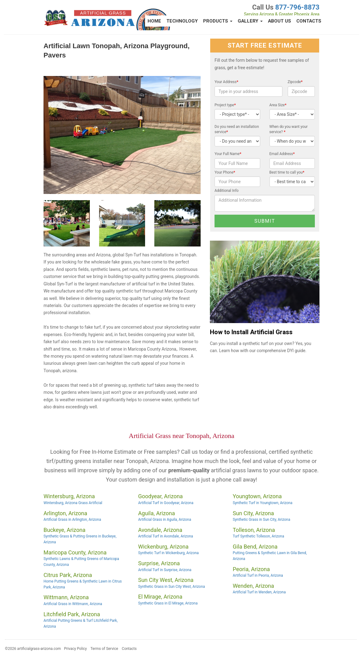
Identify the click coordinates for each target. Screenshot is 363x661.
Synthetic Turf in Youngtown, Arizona (262, 503)
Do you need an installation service (237, 129)
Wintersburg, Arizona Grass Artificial (73, 503)
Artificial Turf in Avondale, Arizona (165, 536)
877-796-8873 (297, 7)
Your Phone (225, 172)
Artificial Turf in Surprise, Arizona (164, 570)
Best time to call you (286, 172)
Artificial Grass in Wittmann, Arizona (73, 604)
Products (217, 21)
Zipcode (295, 82)
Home (154, 21)
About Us (279, 21)
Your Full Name (228, 154)
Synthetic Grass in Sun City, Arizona (261, 519)
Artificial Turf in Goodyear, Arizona (165, 503)
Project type (225, 105)
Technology (182, 21)
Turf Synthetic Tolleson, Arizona (258, 536)
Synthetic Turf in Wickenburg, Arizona (168, 553)
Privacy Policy (75, 648)
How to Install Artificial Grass (251, 332)
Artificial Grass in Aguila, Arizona (164, 519)
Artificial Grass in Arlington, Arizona (72, 519)
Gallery (250, 21)
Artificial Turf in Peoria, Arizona (258, 575)
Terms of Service (104, 648)
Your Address (226, 82)
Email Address (282, 154)
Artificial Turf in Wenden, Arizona (259, 592)
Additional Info (227, 190)
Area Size (277, 105)
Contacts (308, 21)
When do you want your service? (288, 129)
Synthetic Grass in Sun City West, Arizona (171, 586)
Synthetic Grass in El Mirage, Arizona (168, 603)
